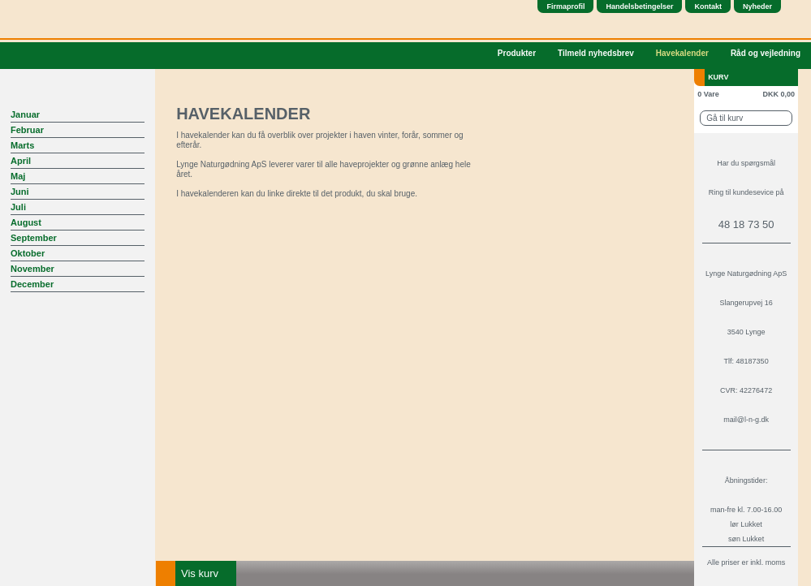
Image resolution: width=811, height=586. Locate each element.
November (32, 269)
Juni (20, 191)
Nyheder (757, 6)
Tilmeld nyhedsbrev (596, 53)
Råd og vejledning (765, 53)
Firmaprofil (565, 6)
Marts (22, 145)
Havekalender (682, 53)
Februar (27, 130)
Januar (25, 114)
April (21, 161)
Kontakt (708, 6)
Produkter (517, 53)
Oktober (28, 253)
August (26, 222)
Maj (18, 176)
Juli (18, 207)
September (34, 238)
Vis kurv (199, 573)
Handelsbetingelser (639, 6)
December (32, 284)
